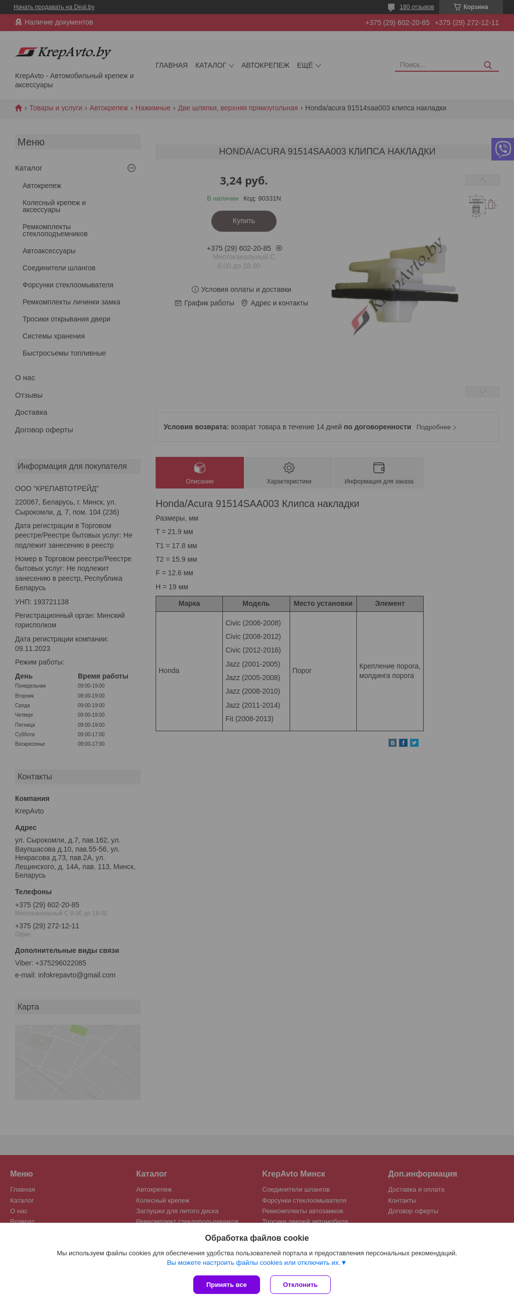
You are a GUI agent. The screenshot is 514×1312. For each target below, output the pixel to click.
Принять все (226, 1284)
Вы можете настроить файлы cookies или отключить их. (253, 1262)
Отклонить (300, 1284)
